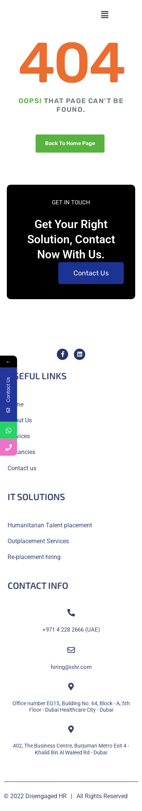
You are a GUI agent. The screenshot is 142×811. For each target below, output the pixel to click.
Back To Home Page (70, 143)
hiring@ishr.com (71, 667)
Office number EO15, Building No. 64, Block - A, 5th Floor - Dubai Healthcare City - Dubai (71, 706)
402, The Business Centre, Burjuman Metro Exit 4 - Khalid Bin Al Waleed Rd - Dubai (71, 749)
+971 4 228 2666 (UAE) (71, 629)
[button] (104, 15)
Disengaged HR (46, 796)
